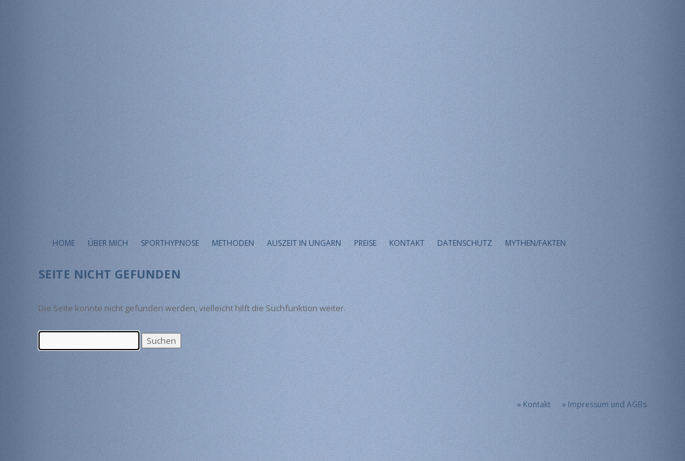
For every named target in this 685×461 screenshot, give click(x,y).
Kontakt (406, 243)
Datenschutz (464, 243)
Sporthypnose (170, 243)
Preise (365, 243)
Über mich (108, 243)
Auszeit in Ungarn (304, 243)
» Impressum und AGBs (604, 404)
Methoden (233, 243)
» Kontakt (534, 404)
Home (63, 243)
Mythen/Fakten (535, 243)
